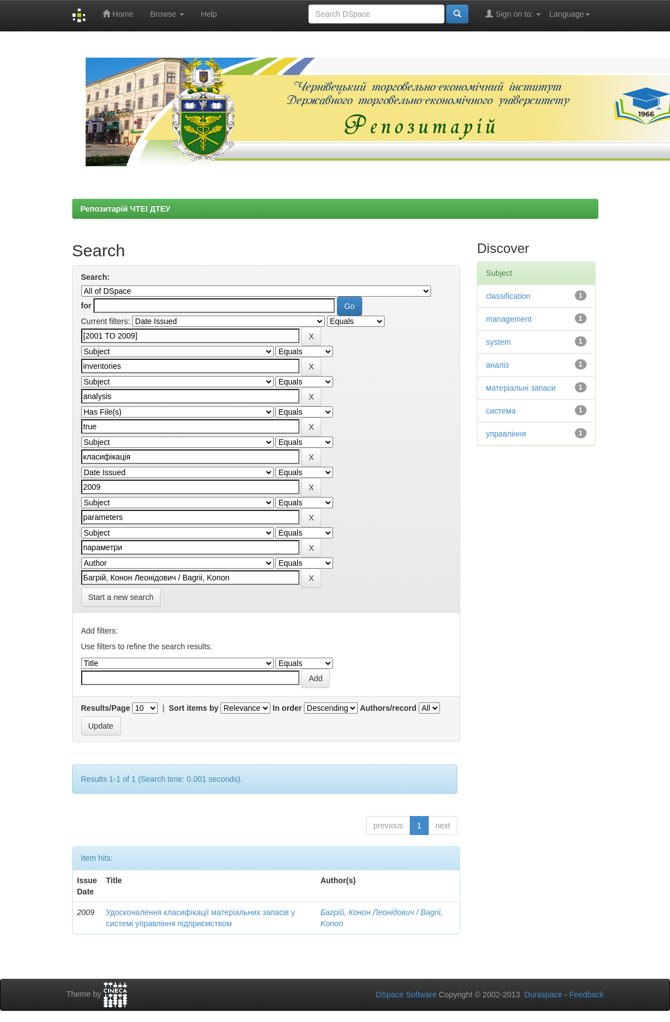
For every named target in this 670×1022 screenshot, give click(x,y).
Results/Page (105, 708)
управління (506, 433)
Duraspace (543, 994)
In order (287, 708)
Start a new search (121, 597)
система (501, 410)
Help (209, 14)
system (498, 341)
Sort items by (194, 708)
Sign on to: (513, 13)
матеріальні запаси (520, 387)
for (86, 305)
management (509, 319)
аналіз (497, 364)
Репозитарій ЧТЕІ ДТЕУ (126, 208)
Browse (167, 14)
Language (569, 14)
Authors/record (388, 708)
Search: (95, 277)
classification (508, 296)
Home (117, 13)
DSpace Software (406, 994)
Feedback (586, 994)
